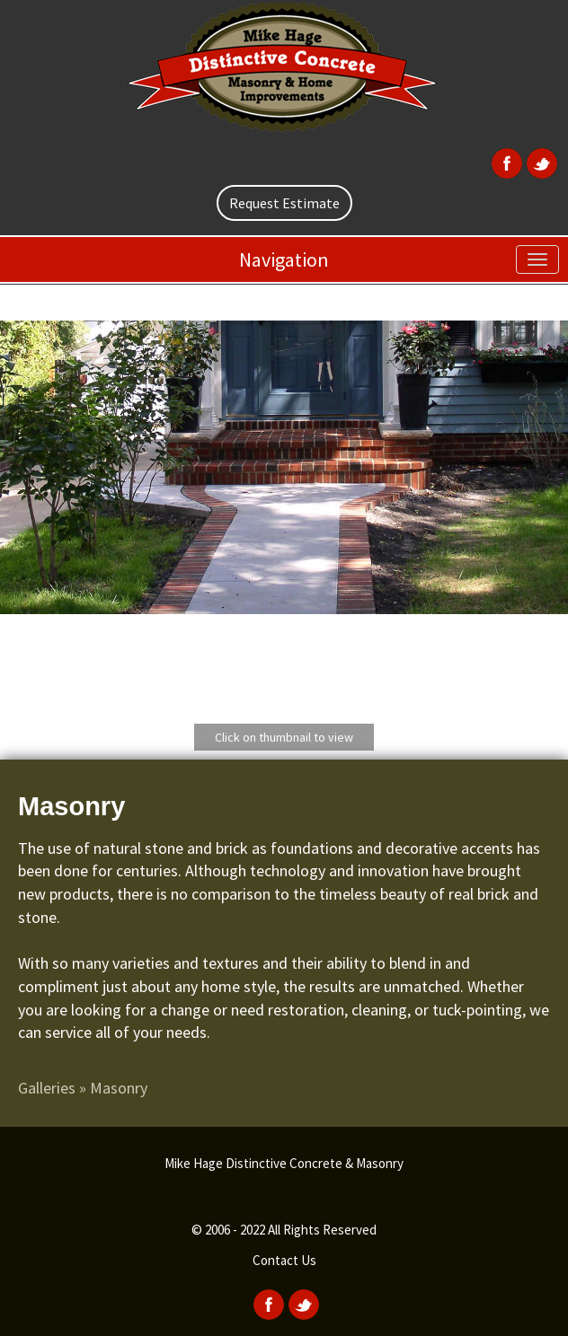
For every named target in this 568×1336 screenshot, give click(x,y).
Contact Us (284, 1260)
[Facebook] (504, 162)
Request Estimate (284, 203)
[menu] (537, 259)
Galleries (46, 1087)
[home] (284, 69)
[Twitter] (539, 162)
